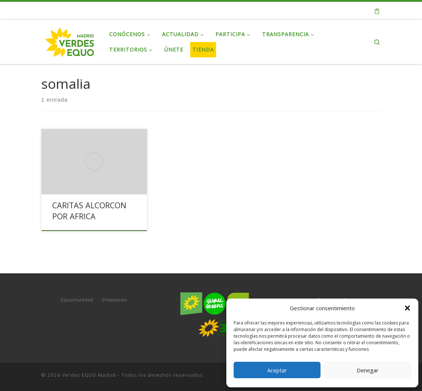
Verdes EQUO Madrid (89, 375)
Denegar (368, 370)
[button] (407, 308)
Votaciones (114, 299)
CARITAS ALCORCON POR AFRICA (89, 210)
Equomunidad (77, 299)
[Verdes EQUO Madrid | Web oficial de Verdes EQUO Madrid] (69, 40)
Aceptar (277, 370)
